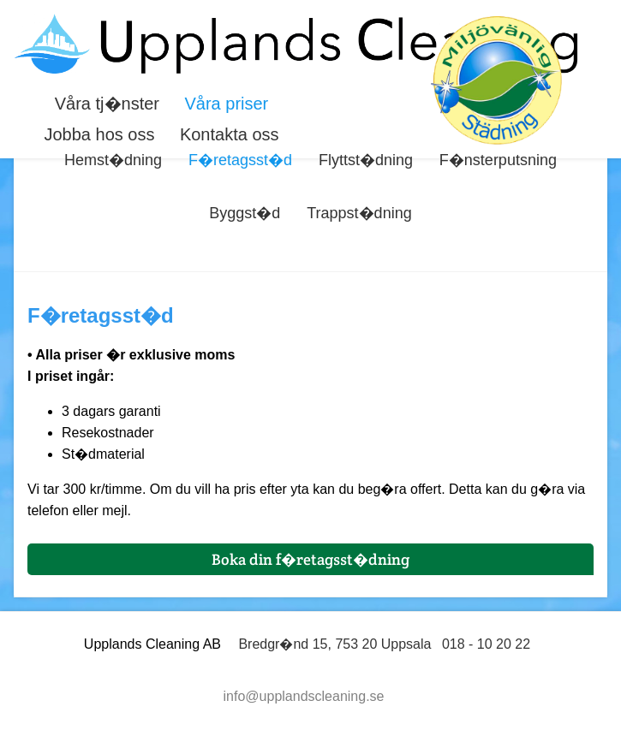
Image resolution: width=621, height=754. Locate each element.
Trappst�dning (359, 213)
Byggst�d (244, 213)
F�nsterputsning (498, 160)
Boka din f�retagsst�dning (310, 559)
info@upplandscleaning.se (304, 696)
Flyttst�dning (366, 160)
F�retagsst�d (240, 160)
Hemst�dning (113, 160)
